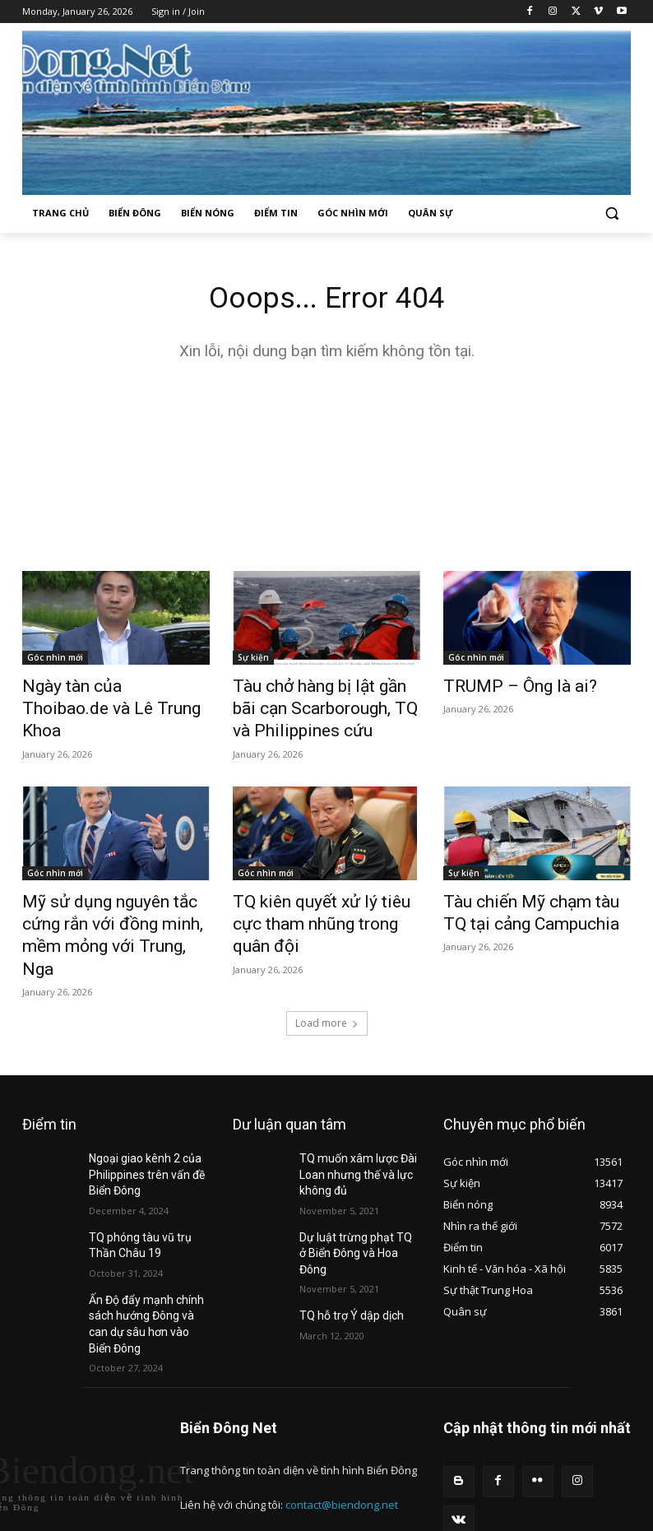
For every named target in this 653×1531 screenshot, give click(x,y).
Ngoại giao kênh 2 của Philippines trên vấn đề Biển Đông (139, 1126)
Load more (327, 978)
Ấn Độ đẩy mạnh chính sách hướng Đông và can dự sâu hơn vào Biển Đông (148, 1256)
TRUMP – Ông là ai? (503, 687)
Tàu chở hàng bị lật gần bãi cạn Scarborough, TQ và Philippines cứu (314, 705)
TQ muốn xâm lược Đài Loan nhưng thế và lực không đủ (351, 1126)
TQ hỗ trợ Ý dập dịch (345, 1242)
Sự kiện (253, 660)
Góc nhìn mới (55, 660)
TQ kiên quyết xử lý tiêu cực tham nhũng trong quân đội (317, 899)
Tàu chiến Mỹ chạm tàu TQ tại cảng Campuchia (533, 899)
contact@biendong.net (341, 1424)
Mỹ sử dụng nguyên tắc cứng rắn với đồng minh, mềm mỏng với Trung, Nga (116, 908)
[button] (611, 213)
